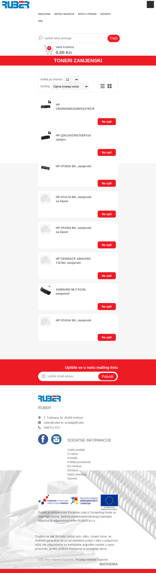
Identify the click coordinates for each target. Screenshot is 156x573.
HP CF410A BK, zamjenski (74, 320)
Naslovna (44, 14)
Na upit (107, 121)
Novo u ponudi (87, 14)
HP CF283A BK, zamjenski (74, 166)
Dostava (73, 470)
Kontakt (72, 458)
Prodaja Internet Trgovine (92, 559)
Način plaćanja (77, 474)
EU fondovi (74, 466)
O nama (73, 453)
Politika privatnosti (79, 462)
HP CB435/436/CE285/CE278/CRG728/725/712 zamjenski (84, 108)
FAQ (40, 21)
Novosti (106, 14)
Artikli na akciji (64, 14)
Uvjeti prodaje (76, 449)
